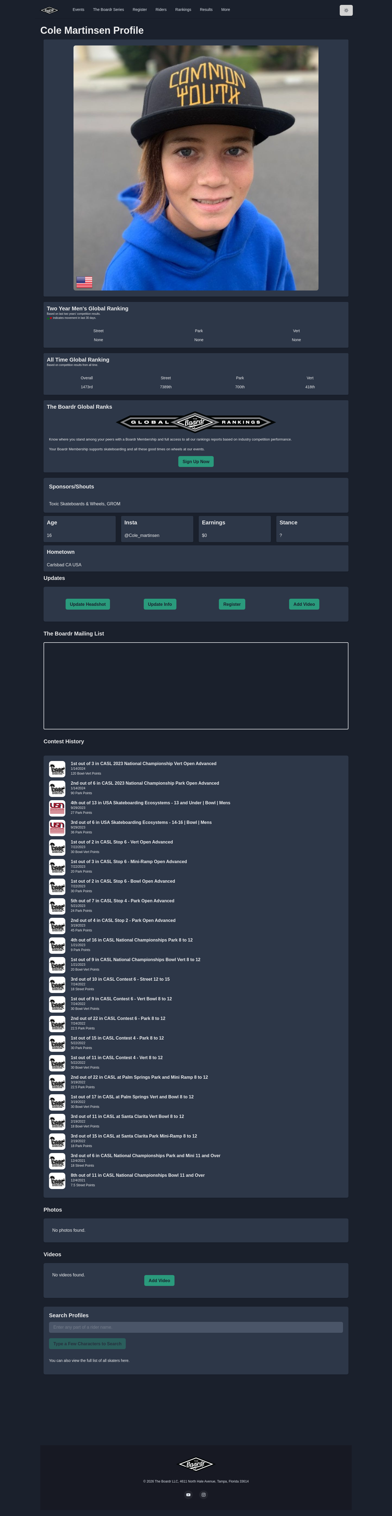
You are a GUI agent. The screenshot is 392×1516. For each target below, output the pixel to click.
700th (240, 387)
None (98, 340)
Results (206, 9)
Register (140, 9)
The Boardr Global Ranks (79, 407)
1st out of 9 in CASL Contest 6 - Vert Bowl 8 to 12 (121, 999)
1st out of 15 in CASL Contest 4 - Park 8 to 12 (117, 1038)
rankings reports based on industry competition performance (244, 439)
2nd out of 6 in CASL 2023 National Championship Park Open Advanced (145, 783)
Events (78, 9)
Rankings (183, 9)
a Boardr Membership (139, 439)
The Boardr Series (108, 9)
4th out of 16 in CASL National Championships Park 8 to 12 (132, 940)
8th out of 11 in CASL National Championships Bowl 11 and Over (138, 1175)
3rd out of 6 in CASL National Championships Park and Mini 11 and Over (145, 1155)
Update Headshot (88, 604)
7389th (166, 387)
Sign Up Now (196, 461)
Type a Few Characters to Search (87, 1343)
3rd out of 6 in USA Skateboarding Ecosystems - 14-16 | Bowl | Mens (141, 822)
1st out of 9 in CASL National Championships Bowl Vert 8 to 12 (135, 959)
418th (310, 387)
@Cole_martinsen (141, 535)
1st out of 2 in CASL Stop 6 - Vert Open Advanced (122, 842)
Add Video (304, 604)
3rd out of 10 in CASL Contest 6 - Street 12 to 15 (120, 979)
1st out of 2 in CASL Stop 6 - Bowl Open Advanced (123, 881)
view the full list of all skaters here (100, 1360)
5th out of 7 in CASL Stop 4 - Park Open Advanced (122, 900)
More (225, 9)
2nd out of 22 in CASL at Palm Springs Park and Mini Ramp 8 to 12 (139, 1077)
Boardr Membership (72, 449)
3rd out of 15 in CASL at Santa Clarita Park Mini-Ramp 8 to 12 (134, 1136)
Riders (161, 9)
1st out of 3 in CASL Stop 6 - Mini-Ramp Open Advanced (129, 861)
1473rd (87, 387)
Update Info (160, 604)
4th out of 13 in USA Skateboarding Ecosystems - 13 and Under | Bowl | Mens (150, 802)
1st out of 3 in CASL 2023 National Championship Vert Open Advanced (143, 763)
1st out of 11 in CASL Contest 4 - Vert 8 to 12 (117, 1057)
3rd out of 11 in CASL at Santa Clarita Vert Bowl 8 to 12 (127, 1116)
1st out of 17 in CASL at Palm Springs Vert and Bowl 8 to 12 (132, 1097)
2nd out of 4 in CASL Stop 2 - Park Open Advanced (123, 920)
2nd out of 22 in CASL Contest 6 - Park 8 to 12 (118, 1018)
